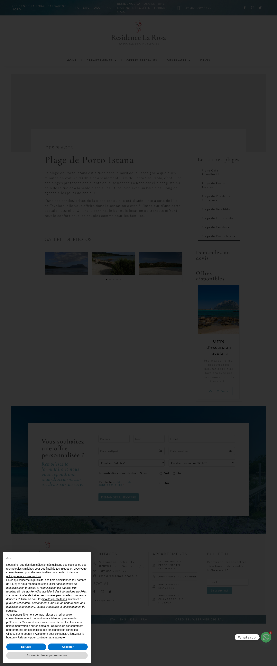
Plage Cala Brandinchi (210, 172)
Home (72, 60)
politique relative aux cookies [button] (23, 576)
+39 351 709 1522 (197, 7)
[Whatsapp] (266, 637)
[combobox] (131, 451)
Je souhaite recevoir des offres (123, 473)
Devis (205, 60)
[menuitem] (76, 7)
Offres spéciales (141, 60)
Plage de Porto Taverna (213, 185)
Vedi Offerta (222, 391)
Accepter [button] (68, 646)
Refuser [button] (26, 646)
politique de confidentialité (116, 483)
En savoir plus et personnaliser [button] (47, 655)
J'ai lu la (116, 483)
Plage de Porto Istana (218, 236)
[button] (106, 279)
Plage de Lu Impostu (217, 218)
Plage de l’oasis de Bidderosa (216, 198)
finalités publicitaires (54, 599)
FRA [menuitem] (108, 7)
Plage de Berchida (216, 209)
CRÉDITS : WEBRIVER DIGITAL (199, 619)
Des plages (178, 60)
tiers (52, 580)
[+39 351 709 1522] (178, 8)
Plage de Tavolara (215, 227)
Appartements (102, 60)
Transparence (104, 600)
